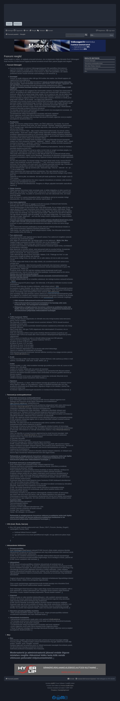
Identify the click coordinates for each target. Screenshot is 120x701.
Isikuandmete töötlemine (91, 68)
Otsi (111, 35)
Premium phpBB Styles (67, 685)
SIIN (57, 286)
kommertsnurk (48, 297)
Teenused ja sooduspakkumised (93, 63)
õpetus (13, 281)
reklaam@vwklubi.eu (21, 354)
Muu (86, 71)
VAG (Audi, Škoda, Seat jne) (92, 66)
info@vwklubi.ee (54, 619)
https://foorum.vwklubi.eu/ (18, 403)
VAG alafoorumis (53, 292)
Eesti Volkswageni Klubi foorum (20, 550)
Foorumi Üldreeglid (90, 60)
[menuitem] (18, 30)
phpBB (52, 683)
